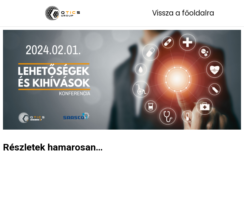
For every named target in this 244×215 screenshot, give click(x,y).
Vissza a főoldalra (183, 13)
